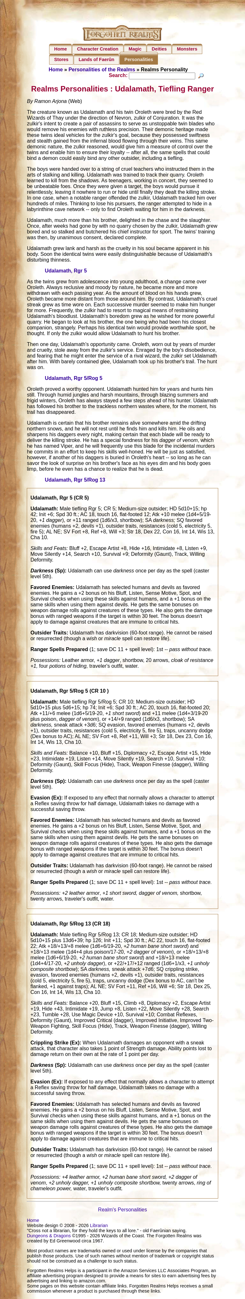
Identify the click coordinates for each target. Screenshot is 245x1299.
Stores (61, 59)
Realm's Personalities (122, 1210)
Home (60, 48)
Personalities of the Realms (102, 69)
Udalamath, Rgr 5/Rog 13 (75, 481)
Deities (159, 48)
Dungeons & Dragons (49, 1236)
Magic (135, 48)
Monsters (187, 48)
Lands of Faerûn (96, 59)
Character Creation (98, 48)
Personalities (138, 59)
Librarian (99, 1226)
